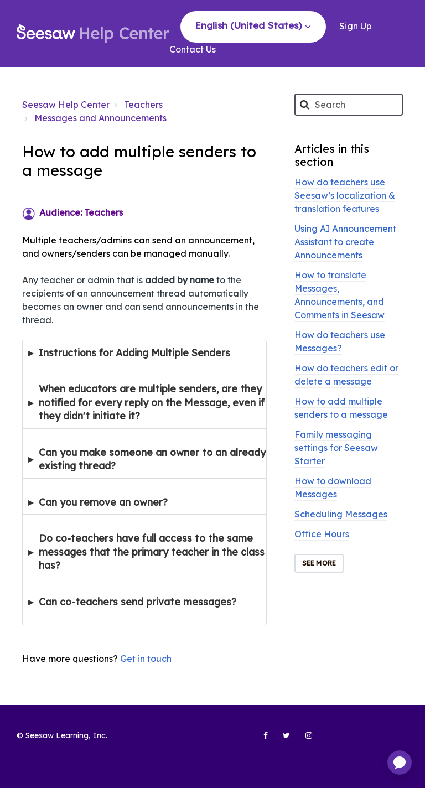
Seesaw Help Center (66, 104)
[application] (399, 762)
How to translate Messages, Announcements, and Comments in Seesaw (339, 294)
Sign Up (355, 26)
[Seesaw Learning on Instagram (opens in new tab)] (304, 740)
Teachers (143, 104)
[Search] (348, 105)
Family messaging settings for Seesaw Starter (336, 447)
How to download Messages (332, 487)
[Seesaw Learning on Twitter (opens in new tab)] (281, 740)
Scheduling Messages (340, 514)
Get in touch (146, 658)
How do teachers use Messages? (339, 341)
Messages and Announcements (100, 117)
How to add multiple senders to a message (341, 408)
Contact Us (192, 49)
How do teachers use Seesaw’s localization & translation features (344, 195)
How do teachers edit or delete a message (346, 374)
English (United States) (249, 25)
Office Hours (321, 534)
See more (319, 563)
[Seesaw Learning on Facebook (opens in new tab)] (259, 740)
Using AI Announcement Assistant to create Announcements (345, 242)
